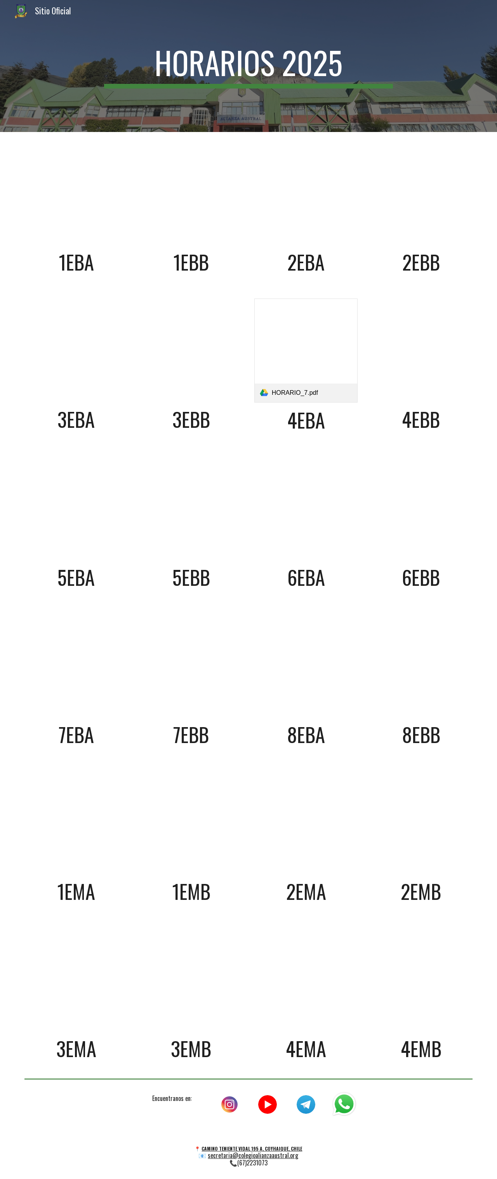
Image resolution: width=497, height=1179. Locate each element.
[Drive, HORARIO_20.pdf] (421, 822)
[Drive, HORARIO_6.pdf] (191, 350)
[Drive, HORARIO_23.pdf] (306, 979)
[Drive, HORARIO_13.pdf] (76, 665)
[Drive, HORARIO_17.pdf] (76, 822)
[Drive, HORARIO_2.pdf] (191, 193)
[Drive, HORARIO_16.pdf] (421, 665)
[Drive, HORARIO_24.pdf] (421, 979)
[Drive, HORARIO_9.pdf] (76, 507)
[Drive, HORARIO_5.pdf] (76, 350)
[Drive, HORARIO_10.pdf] (191, 507)
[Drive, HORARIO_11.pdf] (306, 507)
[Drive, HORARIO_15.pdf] (306, 665)
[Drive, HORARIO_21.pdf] (76, 979)
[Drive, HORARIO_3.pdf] (306, 193)
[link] (306, 351)
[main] (248, 66)
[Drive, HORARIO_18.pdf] (191, 822)
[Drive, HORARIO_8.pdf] (421, 350)
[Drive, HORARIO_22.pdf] (191, 979)
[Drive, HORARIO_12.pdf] (421, 507)
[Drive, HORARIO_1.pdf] (76, 193)
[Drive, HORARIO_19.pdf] (306, 822)
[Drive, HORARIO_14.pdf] (191, 665)
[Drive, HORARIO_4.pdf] (421, 193)
